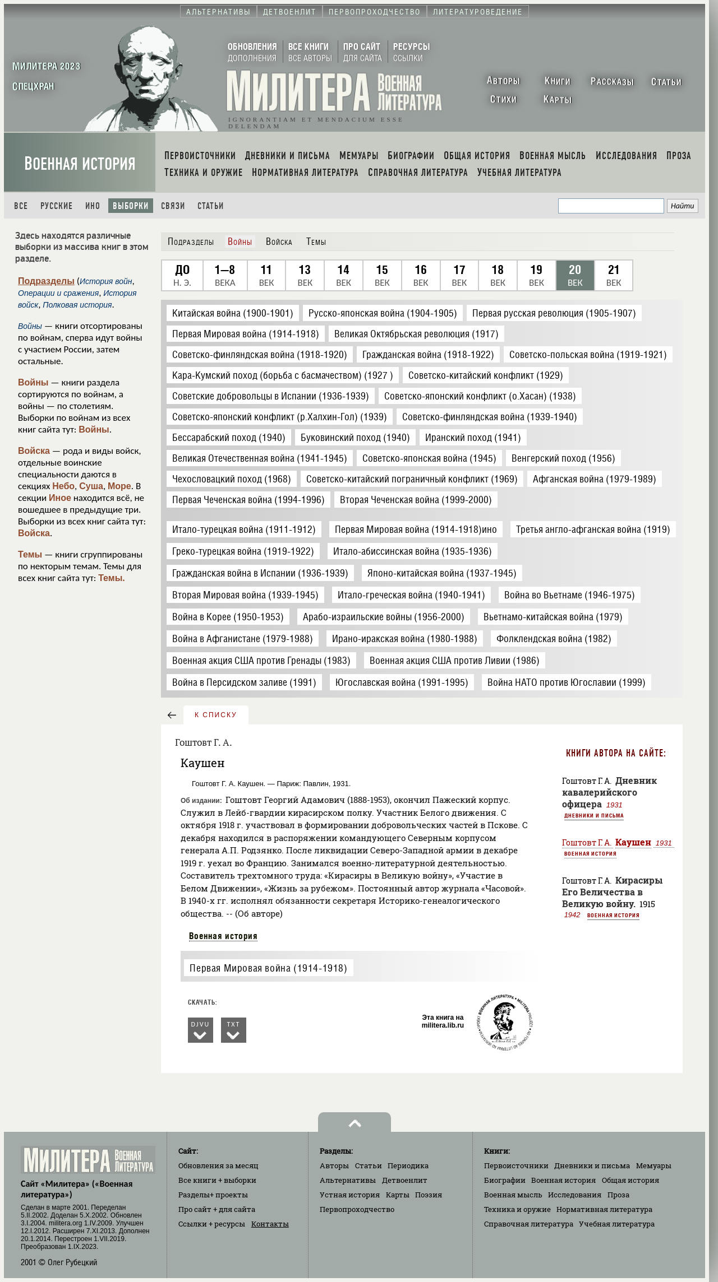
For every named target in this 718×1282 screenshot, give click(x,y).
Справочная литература (528, 1224)
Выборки (131, 206)
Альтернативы (348, 1180)
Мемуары (653, 1165)
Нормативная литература (604, 1209)
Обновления (218, 1165)
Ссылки (211, 1224)
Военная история (80, 164)
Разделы (213, 1195)
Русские (56, 206)
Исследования (574, 1195)
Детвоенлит (404, 1180)
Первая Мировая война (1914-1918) (268, 968)
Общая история (630, 1180)
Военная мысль (513, 1195)
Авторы (334, 1165)
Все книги (217, 1180)
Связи (173, 206)
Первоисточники (516, 1165)
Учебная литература (617, 1224)
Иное (60, 498)
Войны (33, 382)
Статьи (210, 206)
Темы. (111, 578)
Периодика (408, 1165)
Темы (30, 554)
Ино (92, 206)
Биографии (505, 1180)
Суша (91, 486)
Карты (397, 1195)
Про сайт (216, 1209)
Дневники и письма (594, 815)
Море (119, 486)
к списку (216, 715)
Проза (618, 1195)
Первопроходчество (357, 1209)
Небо (63, 486)
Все (21, 206)
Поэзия (428, 1195)
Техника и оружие (517, 1209)
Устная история (350, 1195)
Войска (34, 451)
